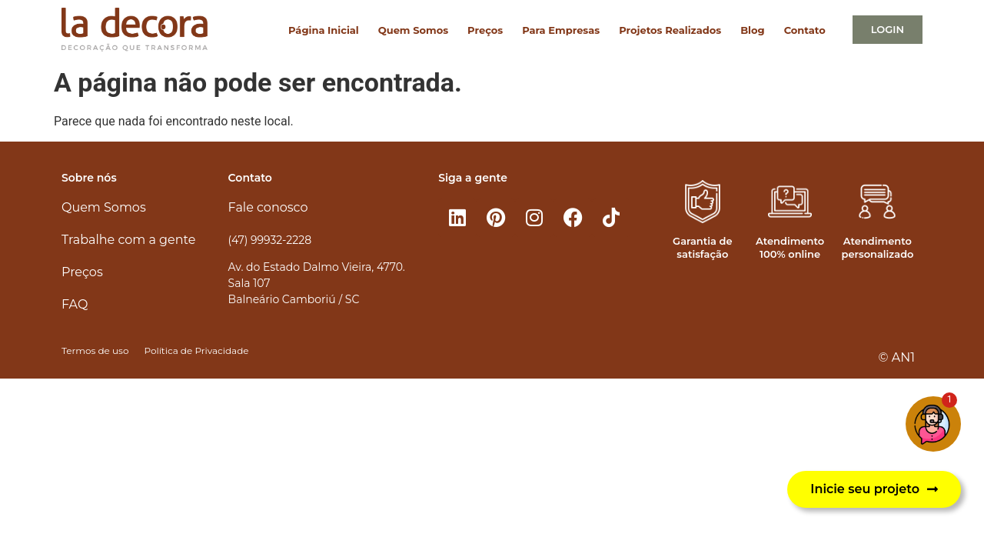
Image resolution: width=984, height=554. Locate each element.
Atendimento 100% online (790, 247)
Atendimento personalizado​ (877, 247)
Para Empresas (561, 30)
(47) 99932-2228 (269, 240)
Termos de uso (95, 350)
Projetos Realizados (670, 30)
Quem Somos (413, 30)
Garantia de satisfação (702, 247)
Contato (805, 30)
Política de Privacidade (196, 350)
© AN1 (897, 357)
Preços (485, 30)
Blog (752, 30)
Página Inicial (323, 30)
